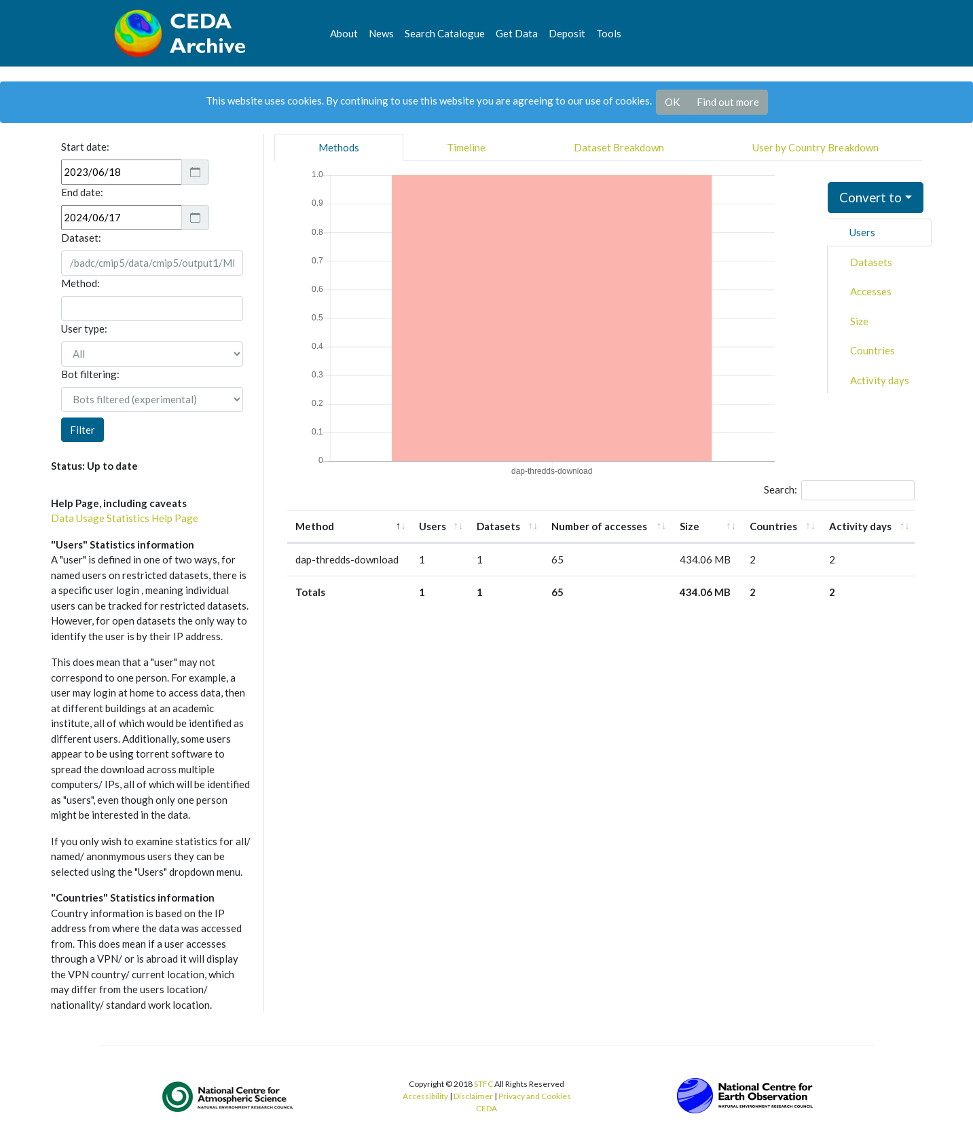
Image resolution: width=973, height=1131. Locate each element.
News (381, 33)
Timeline (466, 147)
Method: (80, 283)
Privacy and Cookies (534, 1096)
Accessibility (425, 1096)
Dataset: (81, 237)
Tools (608, 33)
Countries (872, 350)
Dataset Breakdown (619, 147)
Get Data (517, 33)
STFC (483, 1084)
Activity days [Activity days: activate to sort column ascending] (860, 526)
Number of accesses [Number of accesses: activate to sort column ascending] (599, 526)
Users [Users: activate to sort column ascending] (432, 526)
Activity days (879, 380)
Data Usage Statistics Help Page (124, 518)
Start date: (85, 147)
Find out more (728, 102)
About (344, 33)
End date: (82, 192)
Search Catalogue (445, 33)
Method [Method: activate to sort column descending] (314, 526)
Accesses (871, 291)
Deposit (567, 33)
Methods (338, 147)
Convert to (870, 197)
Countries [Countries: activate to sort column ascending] (773, 526)
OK (672, 102)
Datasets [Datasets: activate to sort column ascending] (498, 526)
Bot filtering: (90, 374)
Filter (82, 430)
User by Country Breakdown (815, 147)
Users (862, 232)
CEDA (486, 1108)
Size (859, 321)
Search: (839, 490)
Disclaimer (473, 1096)
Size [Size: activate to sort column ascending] (689, 526)
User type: (84, 328)
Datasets (871, 262)
